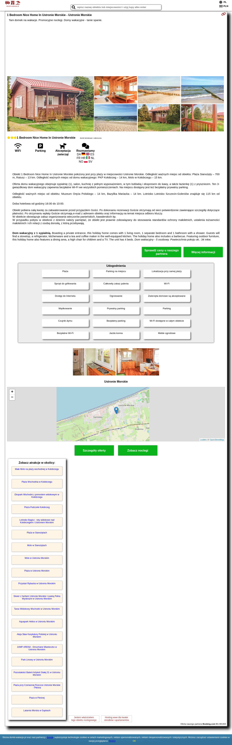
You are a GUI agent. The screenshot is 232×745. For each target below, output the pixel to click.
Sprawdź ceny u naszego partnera (161, 252)
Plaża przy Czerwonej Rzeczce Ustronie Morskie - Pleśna (36, 686)
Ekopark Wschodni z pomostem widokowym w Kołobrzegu (37, 495)
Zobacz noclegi (137, 450)
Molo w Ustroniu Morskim (37, 558)
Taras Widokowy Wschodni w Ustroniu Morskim (37, 609)
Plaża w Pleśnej (37, 698)
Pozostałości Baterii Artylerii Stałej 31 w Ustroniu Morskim (37, 673)
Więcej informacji (203, 252)
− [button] (12, 397)
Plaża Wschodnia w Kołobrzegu (37, 482)
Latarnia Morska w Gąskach (36, 710)
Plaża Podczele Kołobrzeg (37, 507)
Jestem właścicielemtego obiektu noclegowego (83, 718)
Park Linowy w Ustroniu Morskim (37, 659)
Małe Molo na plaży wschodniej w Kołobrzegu (37, 469)
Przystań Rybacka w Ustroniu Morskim (36, 583)
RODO (112, 741)
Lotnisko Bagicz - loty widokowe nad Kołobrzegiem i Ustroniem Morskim (36, 521)
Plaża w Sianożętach (37, 532)
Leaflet (203, 440)
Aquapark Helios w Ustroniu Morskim (37, 621)
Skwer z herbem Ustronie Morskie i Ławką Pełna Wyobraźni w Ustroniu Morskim (37, 597)
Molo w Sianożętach (37, 545)
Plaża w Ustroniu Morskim (36, 571)
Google (50, 737)
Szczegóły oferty (94, 450)
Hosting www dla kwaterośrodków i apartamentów (116, 718)
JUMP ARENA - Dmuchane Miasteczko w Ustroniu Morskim (37, 648)
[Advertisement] (116, 49)
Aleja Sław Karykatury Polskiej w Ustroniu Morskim (37, 635)
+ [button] (12, 392)
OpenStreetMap (217, 440)
